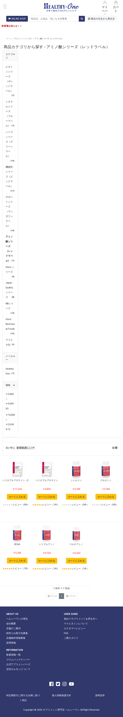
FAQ (66, 633)
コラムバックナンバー (18, 659)
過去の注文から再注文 (101, 18)
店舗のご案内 (13, 628)
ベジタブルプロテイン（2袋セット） (17, 480)
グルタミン (105, 480)
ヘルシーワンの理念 (17, 618)
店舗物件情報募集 (15, 637)
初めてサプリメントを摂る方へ (81, 618)
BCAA (17, 544)
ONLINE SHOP (17, 18)
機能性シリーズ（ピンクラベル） (9, 176)
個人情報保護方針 (61, 695)
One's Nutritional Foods (10, 324)
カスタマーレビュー (75, 628)
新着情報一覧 (13, 654)
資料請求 (100, 695)
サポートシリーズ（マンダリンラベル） (9, 211)
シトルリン (76, 480)
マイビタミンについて (76, 623)
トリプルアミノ (47, 544)
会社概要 (11, 623)
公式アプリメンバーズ (18, 664)
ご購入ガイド (71, 637)
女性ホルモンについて (18, 669)
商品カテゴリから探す (23, 38)
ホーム (9, 38)
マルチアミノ (76, 544)
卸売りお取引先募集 (17, 633)
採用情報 (11, 642)
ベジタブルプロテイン (47, 480)
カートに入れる (17, 496)
